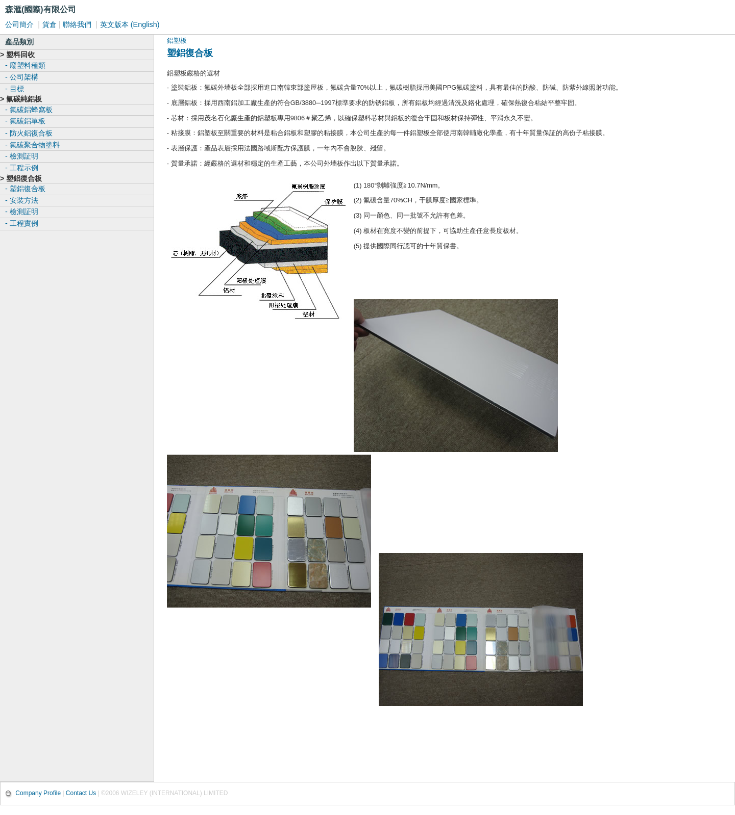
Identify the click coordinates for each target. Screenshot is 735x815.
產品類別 (19, 42)
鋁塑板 (177, 40)
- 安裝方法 (21, 200)
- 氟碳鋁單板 (25, 121)
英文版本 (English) (130, 24)
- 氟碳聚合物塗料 (32, 145)
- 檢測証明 (21, 156)
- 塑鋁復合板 (25, 189)
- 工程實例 (21, 223)
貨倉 (49, 24)
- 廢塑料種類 (25, 65)
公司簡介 (20, 24)
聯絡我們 (78, 24)
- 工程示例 (21, 168)
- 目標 (14, 89)
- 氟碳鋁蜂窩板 (29, 110)
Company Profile (38, 793)
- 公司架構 (21, 77)
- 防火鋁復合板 (29, 133)
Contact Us (81, 793)
